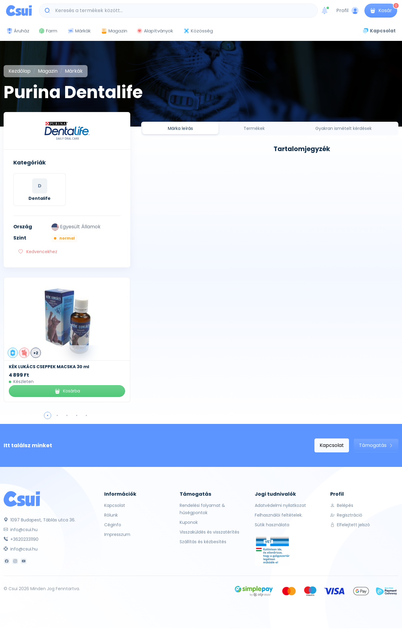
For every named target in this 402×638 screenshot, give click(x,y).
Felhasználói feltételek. (279, 515)
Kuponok (189, 522)
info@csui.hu (21, 530)
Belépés (341, 505)
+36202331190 (21, 539)
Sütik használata (272, 525)
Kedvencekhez (37, 252)
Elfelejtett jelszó (350, 525)
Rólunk (111, 515)
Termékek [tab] (254, 128)
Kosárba (67, 391)
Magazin (114, 31)
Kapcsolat (332, 445)
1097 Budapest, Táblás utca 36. (39, 520)
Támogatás (376, 445)
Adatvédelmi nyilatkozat (280, 505)
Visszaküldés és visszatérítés (209, 532)
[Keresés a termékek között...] (181, 10)
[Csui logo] (19, 10)
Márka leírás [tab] (180, 128)
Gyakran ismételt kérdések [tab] (343, 128)
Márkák (79, 31)
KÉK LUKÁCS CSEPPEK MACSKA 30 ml (49, 367)
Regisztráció (346, 515)
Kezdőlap (19, 71)
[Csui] (22, 498)
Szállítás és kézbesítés (203, 542)
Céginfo (112, 525)
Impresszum (117, 534)
